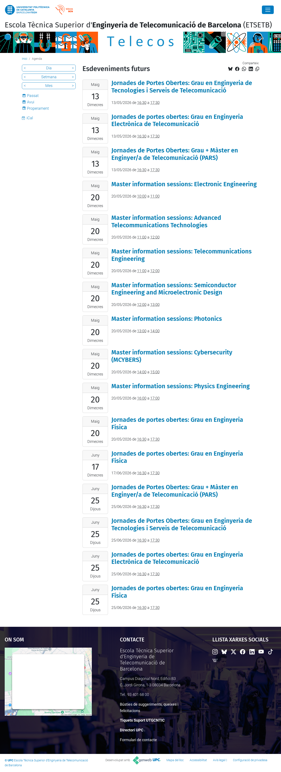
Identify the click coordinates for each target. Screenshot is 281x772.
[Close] (268, 10)
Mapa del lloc (175, 760)
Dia (49, 68)
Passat (33, 95)
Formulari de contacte (138, 740)
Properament (38, 108)
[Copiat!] (257, 69)
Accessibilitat (198, 760)
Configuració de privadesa (250, 760)
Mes (49, 85)
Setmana (49, 77)
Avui (30, 102)
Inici (24, 58)
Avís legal (219, 760)
